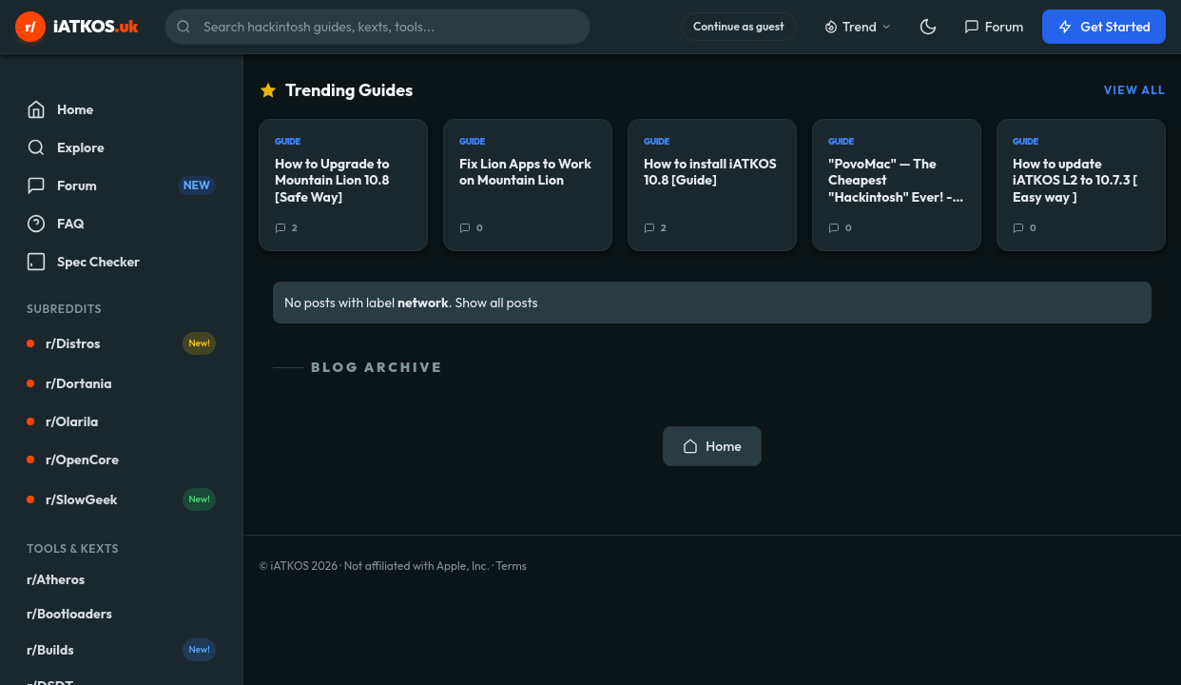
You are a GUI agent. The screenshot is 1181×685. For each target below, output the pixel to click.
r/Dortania (69, 383)
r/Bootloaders (69, 613)
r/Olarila (62, 421)
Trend (857, 26)
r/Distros (121, 343)
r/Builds (121, 649)
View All (1135, 90)
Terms (511, 565)
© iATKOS (298, 565)
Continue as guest (738, 26)
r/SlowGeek (121, 499)
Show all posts (496, 302)
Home (712, 446)
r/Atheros (56, 579)
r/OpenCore (73, 459)
